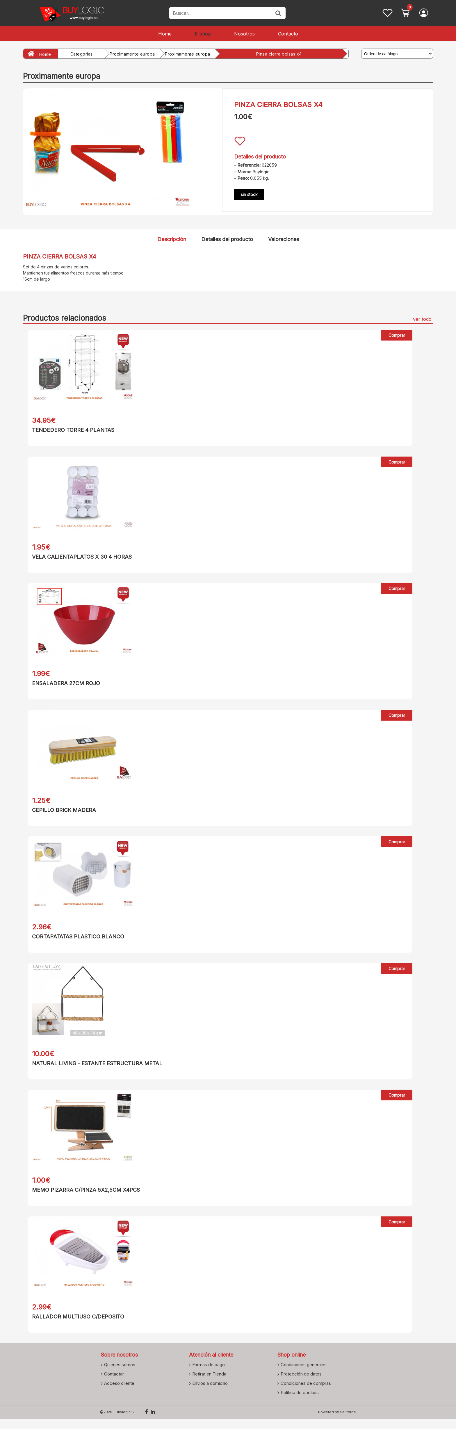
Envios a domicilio (210, 1393)
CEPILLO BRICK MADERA (59, 814)
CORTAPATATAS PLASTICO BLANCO (73, 942)
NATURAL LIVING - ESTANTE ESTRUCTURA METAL (92, 1070)
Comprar (397, 335)
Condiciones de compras (306, 1393)
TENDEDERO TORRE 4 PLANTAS (68, 430)
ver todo (422, 319)
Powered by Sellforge (337, 1422)
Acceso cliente (119, 1393)
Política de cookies (300, 1402)
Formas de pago (208, 1374)
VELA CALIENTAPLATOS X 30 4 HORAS (77, 558)
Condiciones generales (304, 1374)
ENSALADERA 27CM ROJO (61, 686)
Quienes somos (119, 1374)
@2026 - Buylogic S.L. (119, 1422)
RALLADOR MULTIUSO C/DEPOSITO (73, 1326)
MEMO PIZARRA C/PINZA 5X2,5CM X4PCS (81, 1198)
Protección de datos (301, 1384)
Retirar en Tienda (209, 1384)
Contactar (114, 1384)
